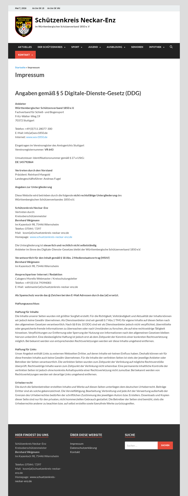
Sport (75, 47)
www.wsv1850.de (36, 137)
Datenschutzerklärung (83, 447)
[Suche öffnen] (171, 47)
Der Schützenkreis (50, 47)
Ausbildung (114, 47)
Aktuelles (25, 47)
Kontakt (24, 54)
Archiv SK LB (38, 8)
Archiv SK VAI (53, 8)
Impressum (76, 443)
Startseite (20, 67)
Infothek (155, 47)
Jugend (93, 47)
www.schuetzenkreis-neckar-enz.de (51, 236)
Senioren (137, 47)
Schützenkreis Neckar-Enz (75, 20)
